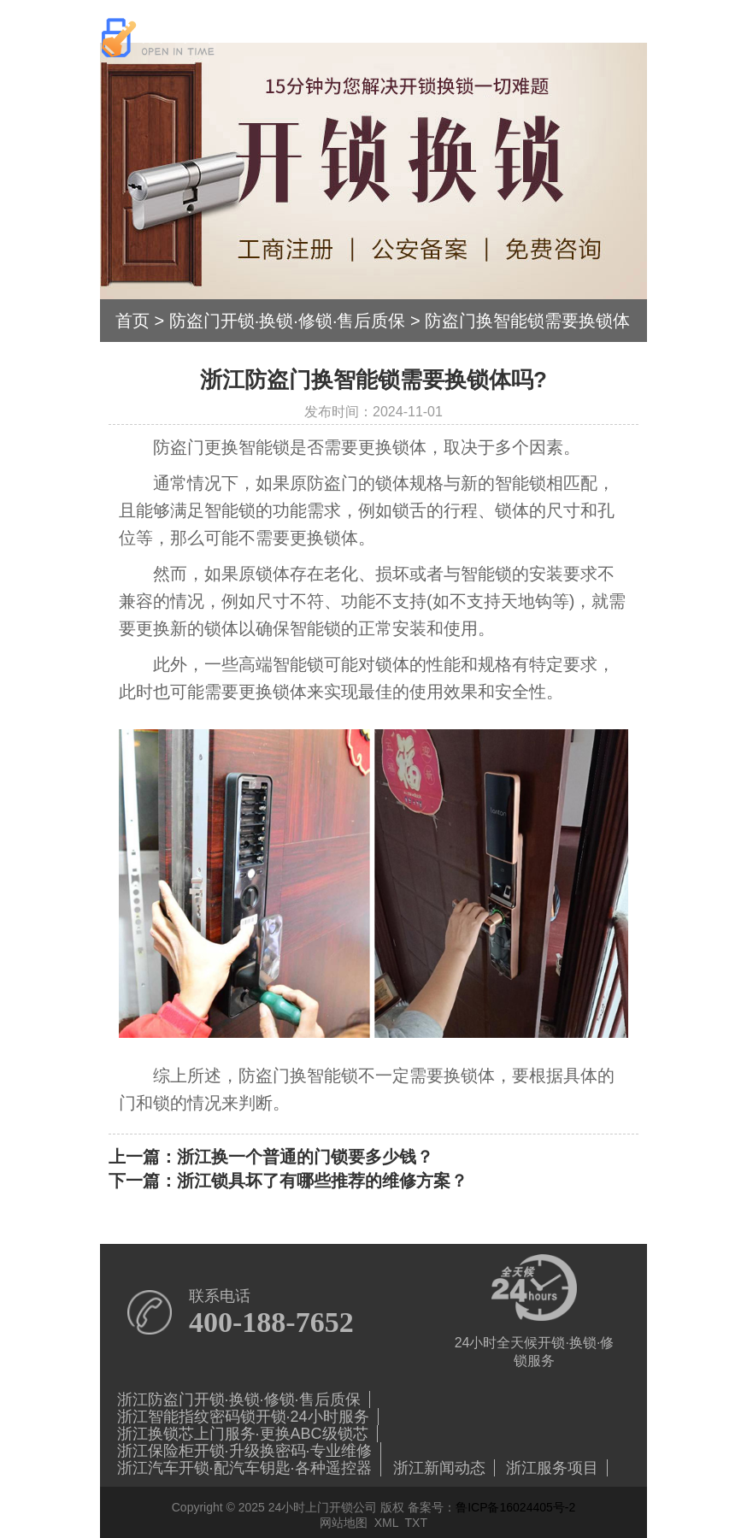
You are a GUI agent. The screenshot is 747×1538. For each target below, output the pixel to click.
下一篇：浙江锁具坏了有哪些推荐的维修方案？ (288, 1180)
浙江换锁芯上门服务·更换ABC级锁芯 (242, 1433)
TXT (416, 1522)
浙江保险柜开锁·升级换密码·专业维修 (244, 1450)
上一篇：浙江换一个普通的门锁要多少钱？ (271, 1156)
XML (386, 1522)
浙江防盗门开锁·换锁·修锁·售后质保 (239, 1399)
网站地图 (344, 1522)
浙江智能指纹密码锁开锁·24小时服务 (243, 1416)
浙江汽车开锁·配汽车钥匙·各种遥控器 (244, 1467)
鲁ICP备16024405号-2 (515, 1507)
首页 (132, 320)
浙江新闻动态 (439, 1467)
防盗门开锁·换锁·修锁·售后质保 (287, 320)
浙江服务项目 (552, 1467)
